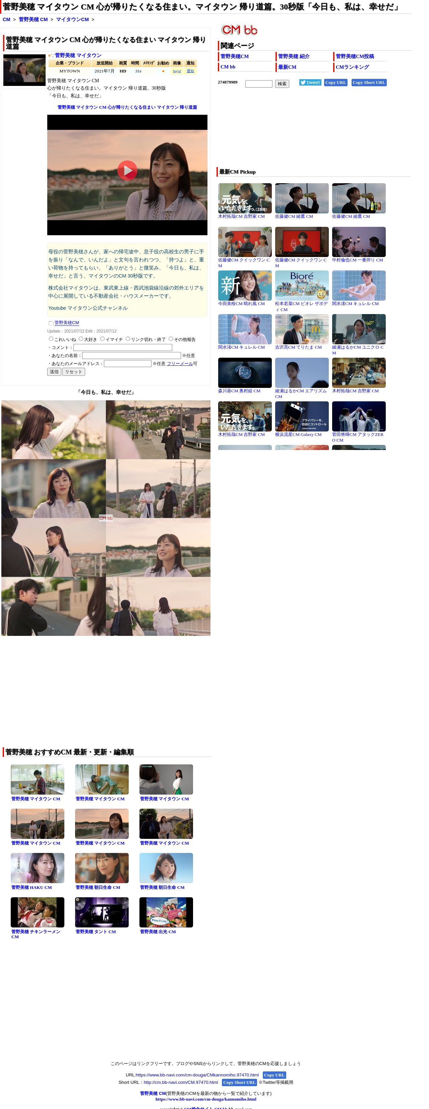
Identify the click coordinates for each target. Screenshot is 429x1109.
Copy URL (335, 82)
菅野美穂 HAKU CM (31, 887)
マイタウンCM (72, 19)
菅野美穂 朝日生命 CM (98, 887)
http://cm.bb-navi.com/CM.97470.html (181, 1082)
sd (179, 71)
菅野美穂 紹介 (294, 56)
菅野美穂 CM (33, 19)
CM (6, 19)
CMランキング (352, 67)
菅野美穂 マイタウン (78, 55)
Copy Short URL (369, 82)
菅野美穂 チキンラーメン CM (35, 934)
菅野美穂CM (235, 56)
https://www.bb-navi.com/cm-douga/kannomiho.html (206, 1099)
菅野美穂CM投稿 (355, 56)
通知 (190, 71)
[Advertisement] (295, 132)
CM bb (228, 66)
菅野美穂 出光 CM (158, 931)
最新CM (287, 67)
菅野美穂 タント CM (96, 931)
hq (175, 71)
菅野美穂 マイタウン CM (35, 798)
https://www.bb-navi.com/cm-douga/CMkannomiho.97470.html (197, 1074)
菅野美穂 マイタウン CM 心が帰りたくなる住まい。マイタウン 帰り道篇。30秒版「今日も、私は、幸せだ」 (202, 6)
